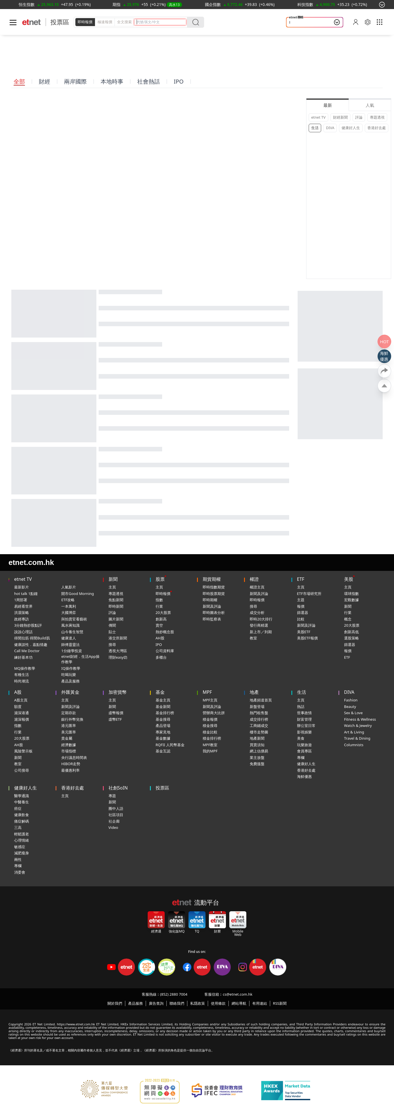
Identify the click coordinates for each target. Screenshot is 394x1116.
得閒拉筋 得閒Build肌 (32, 638)
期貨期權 (212, 579)
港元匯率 (68, 725)
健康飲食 (21, 814)
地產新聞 (257, 738)
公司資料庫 (165, 650)
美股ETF (303, 631)
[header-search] (161, 22)
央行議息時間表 (74, 757)
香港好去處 (376, 127)
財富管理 (304, 719)
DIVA (330, 127)
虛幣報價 (116, 712)
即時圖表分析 (214, 612)
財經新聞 (340, 117)
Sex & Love (353, 712)
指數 (159, 599)
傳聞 (112, 625)
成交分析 (257, 612)
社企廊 (114, 821)
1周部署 (20, 599)
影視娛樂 (304, 732)
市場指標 (68, 751)
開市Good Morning (77, 593)
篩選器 (302, 612)
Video (113, 827)
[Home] (31, 22)
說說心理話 (23, 631)
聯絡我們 (177, 1003)
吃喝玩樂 (68, 674)
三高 (18, 827)
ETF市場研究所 (309, 593)
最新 (327, 105)
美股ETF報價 (307, 638)
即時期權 (210, 599)
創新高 (161, 619)
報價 (300, 606)
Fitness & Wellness (360, 719)
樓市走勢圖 (259, 732)
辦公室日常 (306, 725)
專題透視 (377, 117)
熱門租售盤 (259, 712)
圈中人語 (116, 808)
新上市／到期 (261, 631)
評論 (359, 117)
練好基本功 (23, 657)
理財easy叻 (118, 657)
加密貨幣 (118, 692)
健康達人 (68, 638)
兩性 (18, 859)
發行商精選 (259, 625)
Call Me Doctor (27, 650)
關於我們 (114, 1003)
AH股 (160, 638)
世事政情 (304, 712)
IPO (159, 644)
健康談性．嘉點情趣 (30, 644)
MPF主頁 (210, 700)
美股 (348, 579)
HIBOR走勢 (70, 763)
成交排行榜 (259, 719)
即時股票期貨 (214, 593)
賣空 (159, 625)
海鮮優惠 (304, 776)
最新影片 (21, 587)
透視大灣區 (118, 650)
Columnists (353, 744)
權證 (254, 579)
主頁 (112, 587)
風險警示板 (23, 751)
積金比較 (210, 732)
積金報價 (210, 719)
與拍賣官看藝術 (74, 619)
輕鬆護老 (297, 22)
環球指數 (351, 593)
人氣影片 (68, 587)
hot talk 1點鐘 (26, 593)
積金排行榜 (212, 738)
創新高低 (351, 631)
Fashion (351, 700)
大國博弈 (68, 612)
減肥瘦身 (21, 852)
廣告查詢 (156, 1003)
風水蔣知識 (70, 625)
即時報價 (85, 21)
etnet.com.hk (31, 562)
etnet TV (318, 117)
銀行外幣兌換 (72, 719)
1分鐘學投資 (71, 650)
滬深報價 (21, 719)
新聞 (113, 579)
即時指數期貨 (214, 587)
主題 (300, 599)
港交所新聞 (118, 638)
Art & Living (354, 732)
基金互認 (163, 751)
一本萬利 (68, 606)
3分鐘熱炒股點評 (28, 625)
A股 (18, 692)
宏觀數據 (351, 599)
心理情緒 (21, 840)
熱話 (300, 706)
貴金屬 (66, 738)
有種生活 (21, 674)
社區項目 (116, 814)
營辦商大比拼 (214, 712)
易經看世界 (23, 606)
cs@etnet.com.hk (237, 994)
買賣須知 (257, 744)
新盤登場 (257, 706)
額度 (18, 706)
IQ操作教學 (70, 668)
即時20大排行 (261, 619)
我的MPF (210, 751)
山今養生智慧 (72, 631)
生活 (315, 127)
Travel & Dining (357, 738)
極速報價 (105, 21)
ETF (300, 579)
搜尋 (112, 644)
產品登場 (163, 725)
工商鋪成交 (259, 725)
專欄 (300, 757)
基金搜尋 (163, 719)
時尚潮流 (21, 681)
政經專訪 (21, 619)
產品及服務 (70, 681)
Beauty (350, 706)
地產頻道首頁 (261, 700)
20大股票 (163, 612)
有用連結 (259, 1003)
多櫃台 (161, 657)
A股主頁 (20, 700)
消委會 (19, 872)
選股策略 (351, 638)
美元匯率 (68, 732)
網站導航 (239, 1003)
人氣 (370, 105)
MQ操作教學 (24, 668)
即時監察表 (212, 619)
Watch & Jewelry (358, 725)
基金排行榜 (165, 712)
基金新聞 (163, 706)
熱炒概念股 (165, 631)
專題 (112, 795)
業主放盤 (257, 757)
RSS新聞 (280, 1003)
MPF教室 (210, 744)
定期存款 (68, 712)
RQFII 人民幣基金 (170, 744)
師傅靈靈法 (70, 644)
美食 (300, 738)
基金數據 (163, 738)
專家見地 (163, 732)
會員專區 (304, 751)
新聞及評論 (212, 606)
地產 (254, 692)
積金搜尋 (210, 725)
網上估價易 (259, 751)
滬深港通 (21, 712)
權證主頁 (257, 587)
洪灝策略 (21, 612)
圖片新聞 (116, 619)
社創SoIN (118, 788)
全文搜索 (124, 21)
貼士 (112, 631)
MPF (207, 692)
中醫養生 (21, 802)
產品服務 (135, 1003)
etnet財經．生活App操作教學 (80, 659)
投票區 (59, 22)
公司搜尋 (21, 770)
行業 (159, 606)
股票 (160, 579)
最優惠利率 (70, 770)
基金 (160, 692)
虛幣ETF (115, 719)
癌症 (18, 808)
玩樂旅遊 (304, 744)
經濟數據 (68, 744)
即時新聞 (116, 606)
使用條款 (218, 1003)
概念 (347, 619)
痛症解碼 (21, 821)
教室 (253, 638)
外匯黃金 (70, 692)
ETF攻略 (68, 599)
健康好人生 (351, 127)
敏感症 (19, 846)
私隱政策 (197, 1003)
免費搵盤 (257, 763)
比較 (300, 619)
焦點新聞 (116, 599)
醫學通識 (21, 795)
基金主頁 (163, 700)
